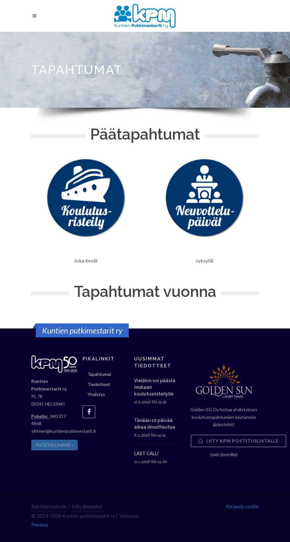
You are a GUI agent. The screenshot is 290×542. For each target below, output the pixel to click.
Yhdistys (96, 394)
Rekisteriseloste (48, 506)
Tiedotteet (99, 384)
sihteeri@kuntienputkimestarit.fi (63, 431)
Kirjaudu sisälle (242, 506)
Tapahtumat (100, 374)
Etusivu (224, 83)
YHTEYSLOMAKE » (54, 445)
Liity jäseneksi (87, 506)
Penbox (39, 524)
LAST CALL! (146, 453)
